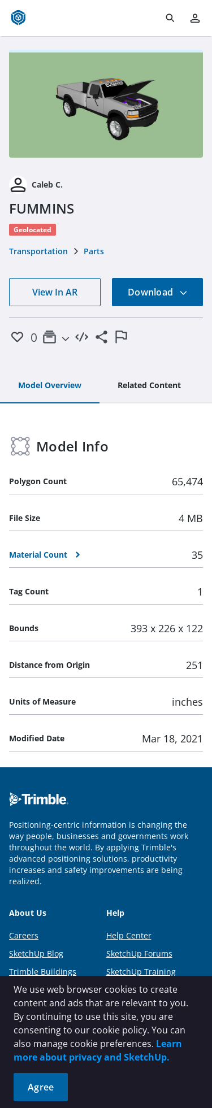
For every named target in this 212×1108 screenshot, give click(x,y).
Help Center (129, 935)
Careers (23, 935)
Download (158, 292)
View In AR (54, 292)
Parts (94, 251)
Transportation (38, 251)
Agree (41, 1087)
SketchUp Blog (36, 953)
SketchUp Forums (139, 953)
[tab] (49, 385)
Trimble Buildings (42, 971)
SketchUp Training (141, 971)
